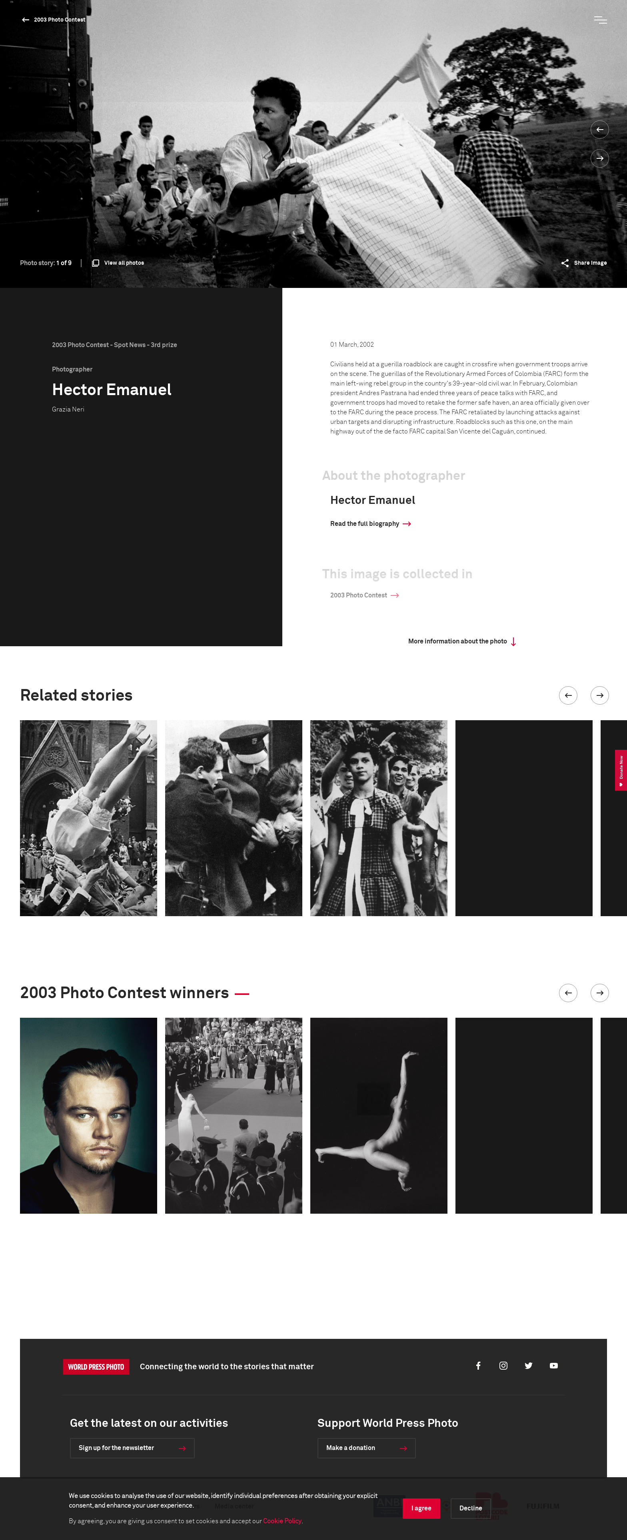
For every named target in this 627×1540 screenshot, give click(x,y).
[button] (568, 695)
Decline (470, 1508)
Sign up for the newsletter (116, 1448)
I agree (421, 1508)
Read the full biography (364, 524)
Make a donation (350, 1448)
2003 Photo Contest (60, 20)
